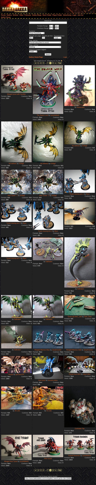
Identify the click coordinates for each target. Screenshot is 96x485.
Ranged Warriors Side (73, 350)
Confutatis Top (79, 428)
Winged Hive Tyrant (10, 461)
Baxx (88, 194)
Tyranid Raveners (74, 455)
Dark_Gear (88, 316)
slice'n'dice (86, 374)
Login (65, 57)
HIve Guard (48, 458)
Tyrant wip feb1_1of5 (75, 316)
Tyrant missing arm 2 (13, 223)
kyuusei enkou (53, 380)
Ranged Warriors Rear (42, 350)
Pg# (59, 63)
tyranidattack (55, 115)
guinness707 (20, 374)
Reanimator (81, 107)
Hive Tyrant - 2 (44, 195)
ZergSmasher (56, 350)
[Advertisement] (70, 6)
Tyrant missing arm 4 (13, 258)
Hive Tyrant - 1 (13, 195)
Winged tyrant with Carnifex (16, 94)
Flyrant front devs (75, 374)
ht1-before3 (76, 146)
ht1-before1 (13, 163)
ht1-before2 (44, 163)
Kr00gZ (21, 163)
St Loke (17, 411)
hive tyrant (41, 380)
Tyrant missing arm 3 (45, 231)
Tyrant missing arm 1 (77, 194)
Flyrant (10, 374)
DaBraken (49, 261)
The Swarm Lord (42, 115)
